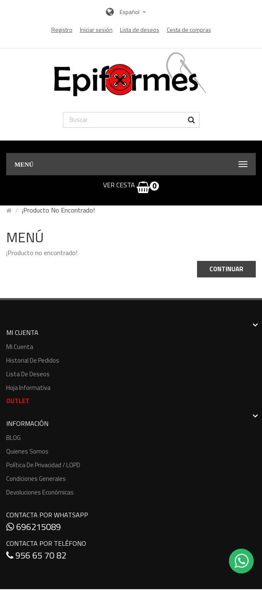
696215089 (33, 527)
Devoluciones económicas (40, 492)
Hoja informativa (28, 387)
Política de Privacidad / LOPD (43, 465)
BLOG (13, 437)
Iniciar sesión (96, 30)
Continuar (226, 269)
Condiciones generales (36, 478)
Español (134, 11)
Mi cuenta (19, 346)
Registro (61, 30)
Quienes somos (27, 451)
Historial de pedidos (32, 360)
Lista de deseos (28, 374)
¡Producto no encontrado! (58, 210)
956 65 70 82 (36, 555)
